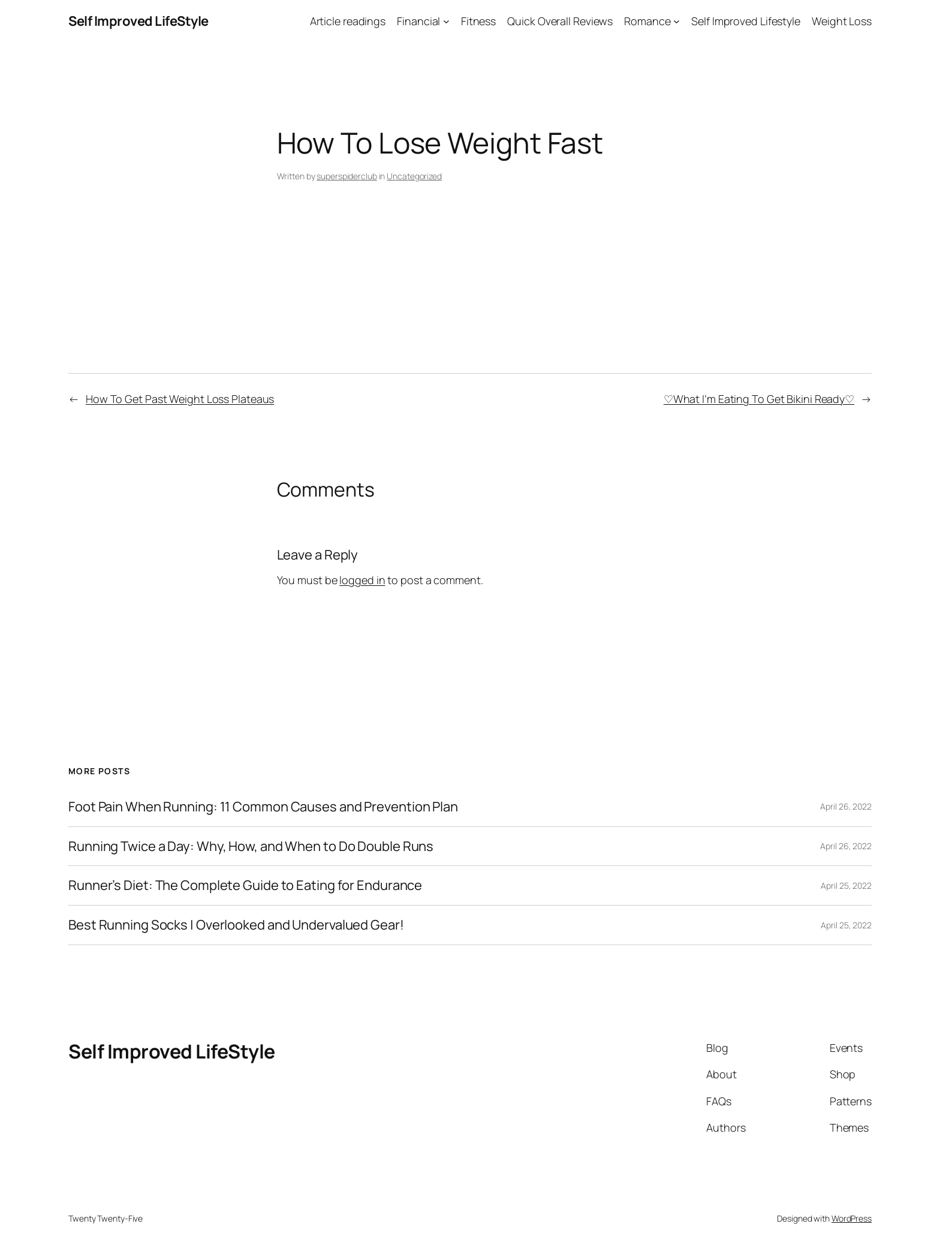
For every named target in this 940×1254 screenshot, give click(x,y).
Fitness (478, 21)
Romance (647, 21)
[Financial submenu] (446, 21)
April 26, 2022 (846, 806)
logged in (362, 580)
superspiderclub (347, 176)
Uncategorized (414, 176)
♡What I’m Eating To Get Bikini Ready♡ (759, 399)
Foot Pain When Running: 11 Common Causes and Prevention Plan (263, 806)
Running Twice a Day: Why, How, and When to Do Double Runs (250, 846)
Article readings (347, 21)
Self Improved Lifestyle (745, 21)
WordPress (851, 1218)
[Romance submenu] (676, 21)
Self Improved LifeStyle (138, 21)
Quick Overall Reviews (560, 21)
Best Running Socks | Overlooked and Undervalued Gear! (236, 925)
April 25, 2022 (846, 885)
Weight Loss (842, 21)
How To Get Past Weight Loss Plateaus (180, 399)
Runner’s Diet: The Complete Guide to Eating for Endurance (245, 885)
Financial (418, 21)
